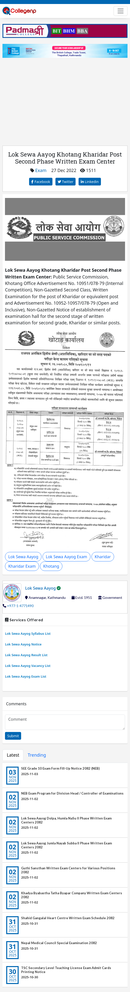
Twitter (66, 181)
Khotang (51, 566)
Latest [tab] (13, 755)
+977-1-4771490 (20, 606)
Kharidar (103, 556)
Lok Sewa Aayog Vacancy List (27, 666)
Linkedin (90, 181)
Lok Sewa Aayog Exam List (25, 676)
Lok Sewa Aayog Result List (26, 655)
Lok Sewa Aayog (23, 556)
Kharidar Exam (22, 566)
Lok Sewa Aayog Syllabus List (27, 633)
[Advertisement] (65, 99)
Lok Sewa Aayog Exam (66, 556)
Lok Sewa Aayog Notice (23, 644)
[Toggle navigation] (121, 11)
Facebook (40, 181)
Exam (40, 170)
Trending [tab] (37, 755)
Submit (13, 735)
